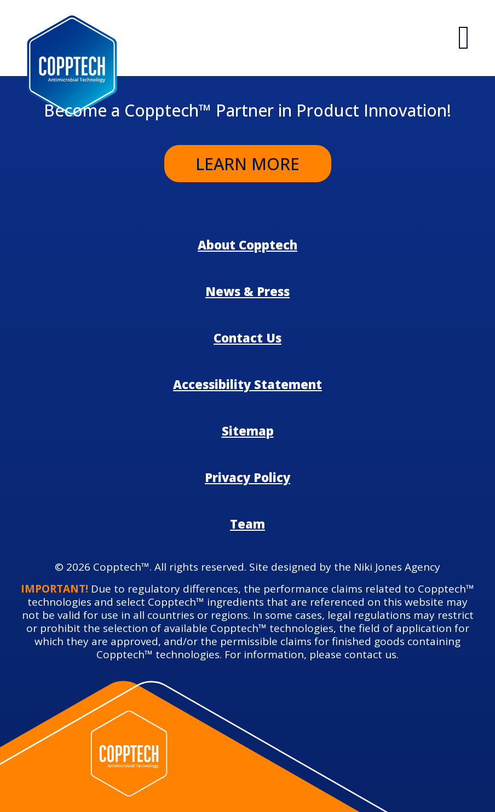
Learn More (247, 164)
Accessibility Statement (247, 384)
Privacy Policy (247, 477)
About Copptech (247, 244)
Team (247, 523)
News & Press (247, 291)
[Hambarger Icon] (463, 38)
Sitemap (248, 430)
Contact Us (247, 337)
